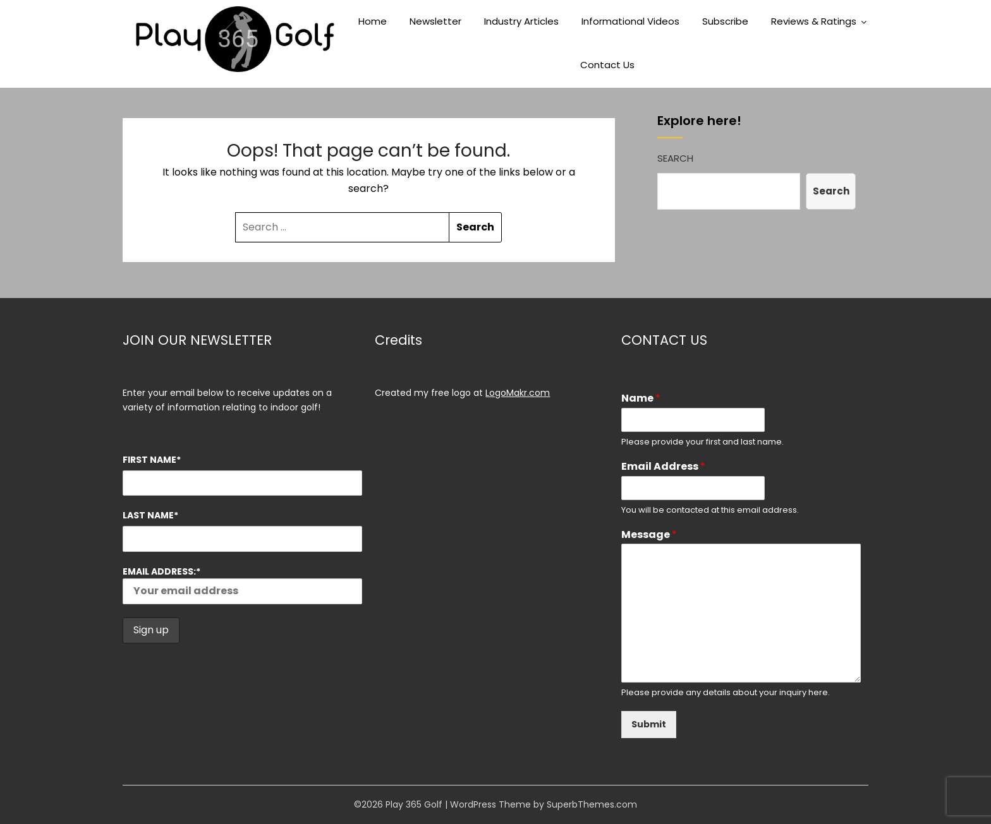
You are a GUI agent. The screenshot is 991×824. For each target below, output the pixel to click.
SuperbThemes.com (592, 804)
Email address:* (242, 584)
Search (675, 158)
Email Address (663, 467)
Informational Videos (630, 21)
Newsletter (435, 21)
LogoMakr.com (517, 392)
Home (372, 21)
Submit (648, 724)
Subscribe (725, 21)
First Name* (152, 459)
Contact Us (607, 64)
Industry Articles (521, 21)
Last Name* (150, 515)
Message (649, 535)
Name (640, 398)
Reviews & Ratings (813, 21)
